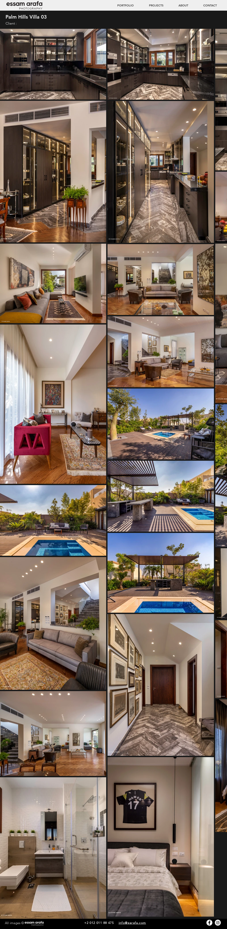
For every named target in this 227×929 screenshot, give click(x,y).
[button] (152, 5)
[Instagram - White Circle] (218, 923)
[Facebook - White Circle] (209, 923)
